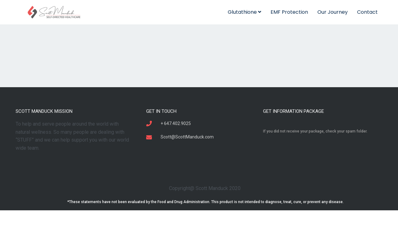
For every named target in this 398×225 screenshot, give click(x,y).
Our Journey (332, 12)
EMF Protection (289, 12)
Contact (367, 12)
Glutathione (244, 12)
